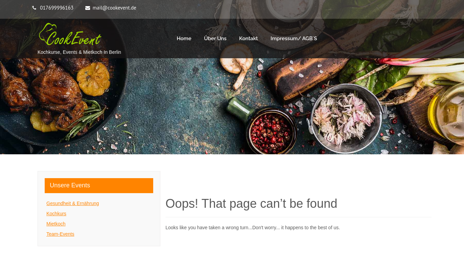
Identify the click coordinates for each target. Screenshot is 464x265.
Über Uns (215, 38)
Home (184, 38)
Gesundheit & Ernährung (72, 203)
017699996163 (56, 7)
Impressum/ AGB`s (294, 38)
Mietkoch (56, 224)
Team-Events (60, 234)
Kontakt (248, 38)
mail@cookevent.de (114, 7)
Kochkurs (56, 213)
